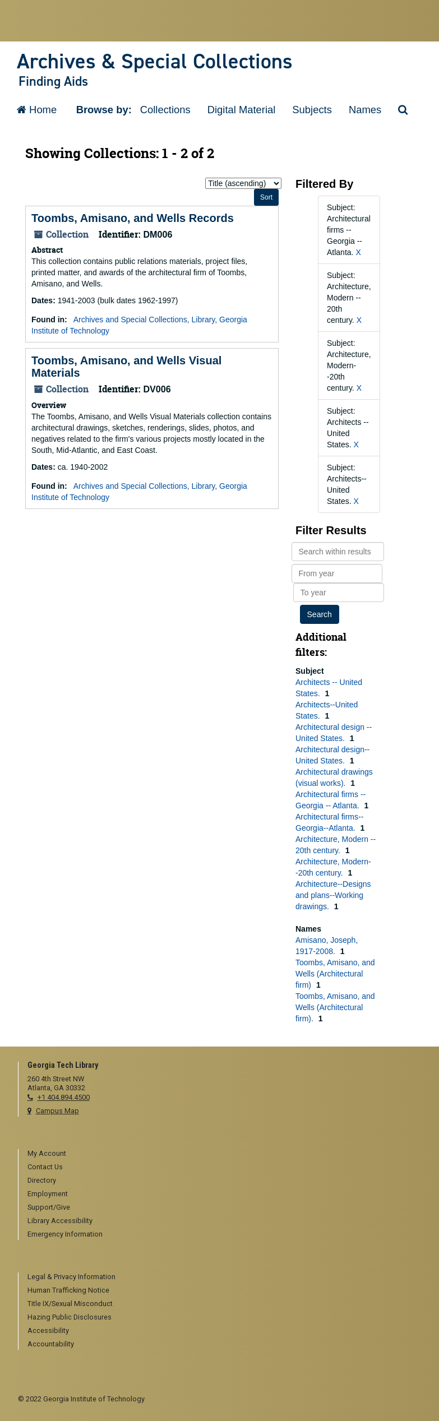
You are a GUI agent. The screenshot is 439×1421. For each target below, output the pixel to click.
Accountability (50, 1344)
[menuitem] (224, 1154)
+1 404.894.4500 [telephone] (64, 1097)
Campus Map (57, 1111)
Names (365, 109)
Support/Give (48, 1207)
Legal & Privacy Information (71, 1276)
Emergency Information (65, 1234)
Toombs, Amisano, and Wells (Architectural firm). (335, 1007)
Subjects (312, 109)
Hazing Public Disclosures (69, 1317)
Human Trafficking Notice (68, 1290)
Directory (41, 1180)
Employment (47, 1193)
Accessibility (48, 1330)
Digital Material (241, 109)
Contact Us (45, 1167)
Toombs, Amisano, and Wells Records (132, 218)
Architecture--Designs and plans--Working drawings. (333, 895)
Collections (165, 109)
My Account (46, 1153)
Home (37, 109)
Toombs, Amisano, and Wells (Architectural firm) (335, 973)
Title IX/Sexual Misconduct (70, 1303)
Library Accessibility (60, 1220)
